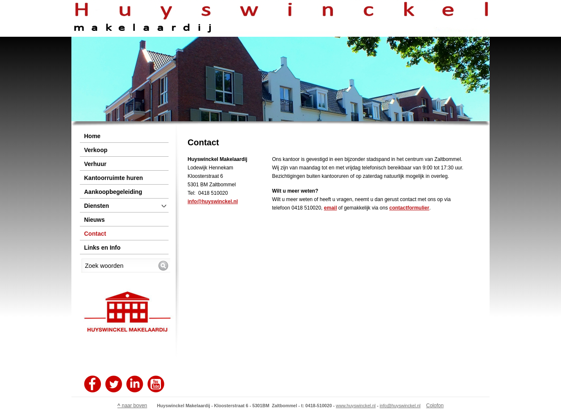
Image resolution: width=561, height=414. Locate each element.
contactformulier (409, 208)
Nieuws (94, 219)
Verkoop (95, 150)
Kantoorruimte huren (113, 177)
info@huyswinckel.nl (213, 201)
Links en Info (102, 247)
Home (92, 136)
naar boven (132, 406)
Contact (95, 233)
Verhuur (95, 164)
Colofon (435, 406)
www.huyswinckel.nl (356, 405)
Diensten (96, 205)
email (330, 208)
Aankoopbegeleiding (113, 191)
